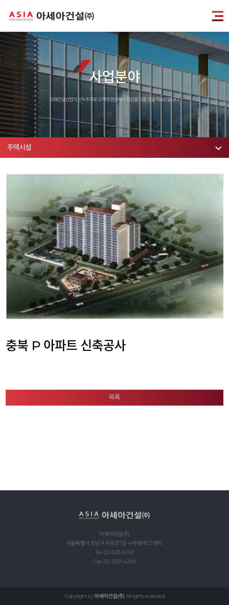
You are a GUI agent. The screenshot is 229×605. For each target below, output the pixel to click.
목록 (114, 397)
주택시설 (19, 147)
